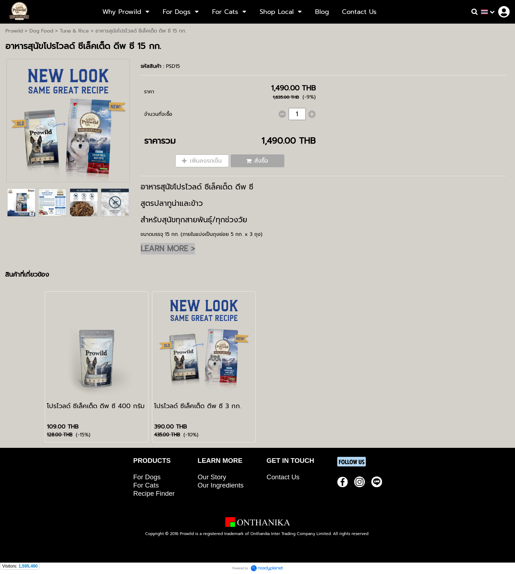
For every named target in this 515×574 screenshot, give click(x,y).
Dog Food (41, 31)
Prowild (14, 31)
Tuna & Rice (74, 31)
